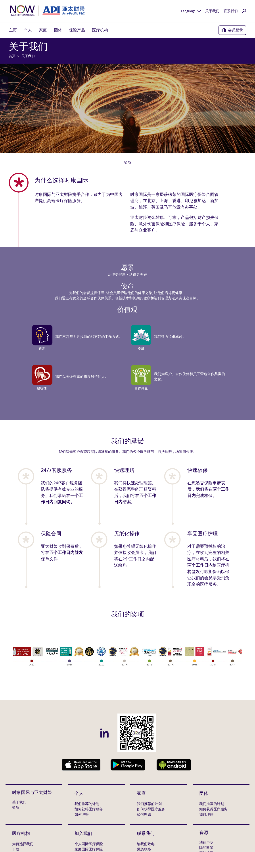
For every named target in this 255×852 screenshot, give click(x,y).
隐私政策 (206, 848)
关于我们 (19, 802)
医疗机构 (21, 834)
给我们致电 (146, 844)
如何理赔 (82, 815)
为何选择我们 (22, 844)
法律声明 (206, 842)
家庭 (141, 794)
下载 (15, 849)
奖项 (127, 163)
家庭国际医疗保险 (89, 849)
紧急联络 (144, 849)
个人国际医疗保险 (89, 844)
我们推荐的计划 (87, 804)
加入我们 (83, 834)
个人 (79, 794)
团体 (203, 794)
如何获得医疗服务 (89, 809)
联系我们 (146, 834)
